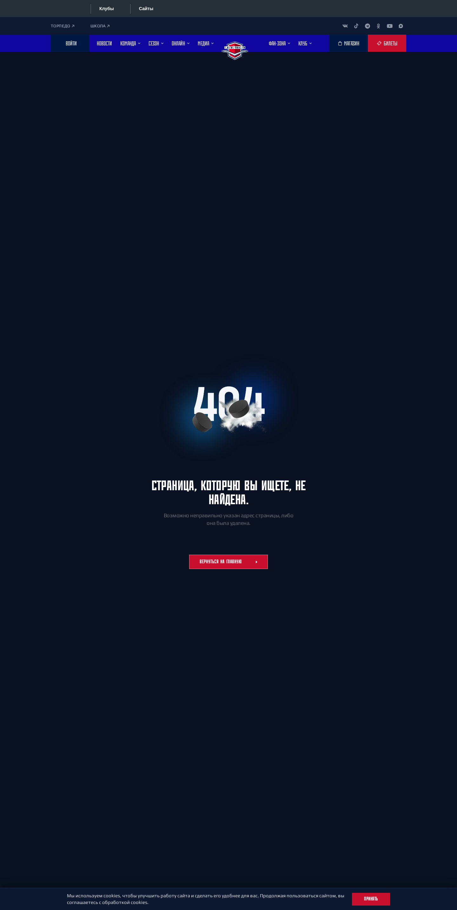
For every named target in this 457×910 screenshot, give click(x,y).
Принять (371, 899)
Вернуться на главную (228, 562)
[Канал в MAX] (400, 25)
